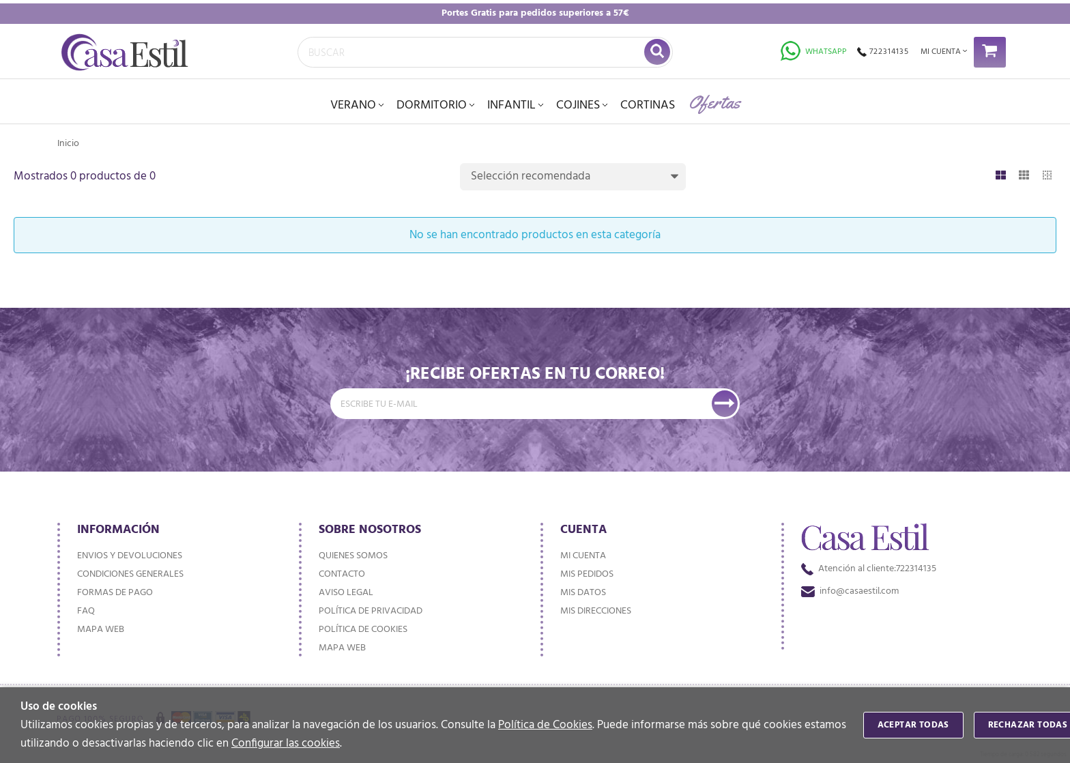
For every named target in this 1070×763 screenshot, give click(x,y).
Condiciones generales (130, 574)
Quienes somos (353, 556)
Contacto (342, 574)
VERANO (353, 105)
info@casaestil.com (850, 591)
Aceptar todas (913, 725)
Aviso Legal (346, 593)
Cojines (578, 105)
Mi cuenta (583, 556)
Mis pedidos (586, 574)
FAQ (86, 611)
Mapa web (100, 629)
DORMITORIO (431, 105)
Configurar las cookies (285, 743)
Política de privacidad (370, 611)
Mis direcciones (595, 611)
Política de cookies (363, 629)
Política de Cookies (545, 725)
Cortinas (647, 105)
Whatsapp (814, 52)
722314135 (883, 52)
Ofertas (714, 102)
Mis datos (583, 593)
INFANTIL (511, 105)
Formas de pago (115, 593)
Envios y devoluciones (129, 556)
